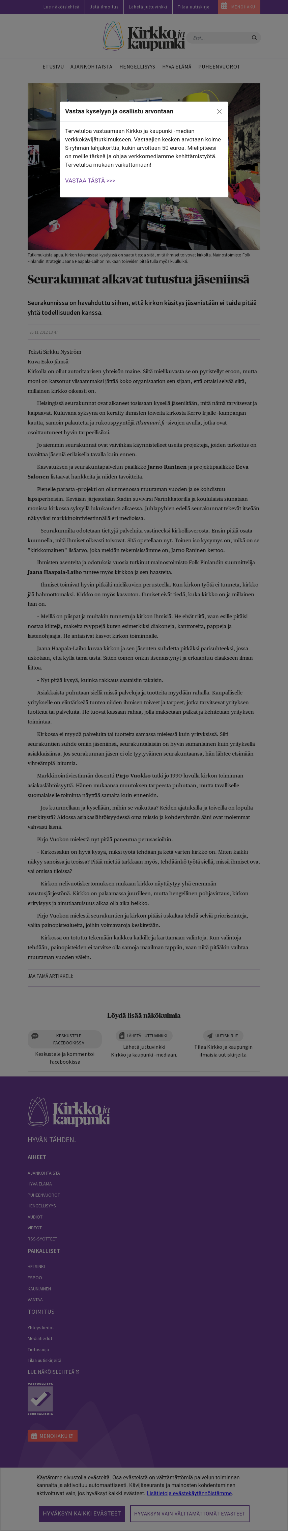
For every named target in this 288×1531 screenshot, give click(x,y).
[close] (219, 112)
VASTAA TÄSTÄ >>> (90, 180)
